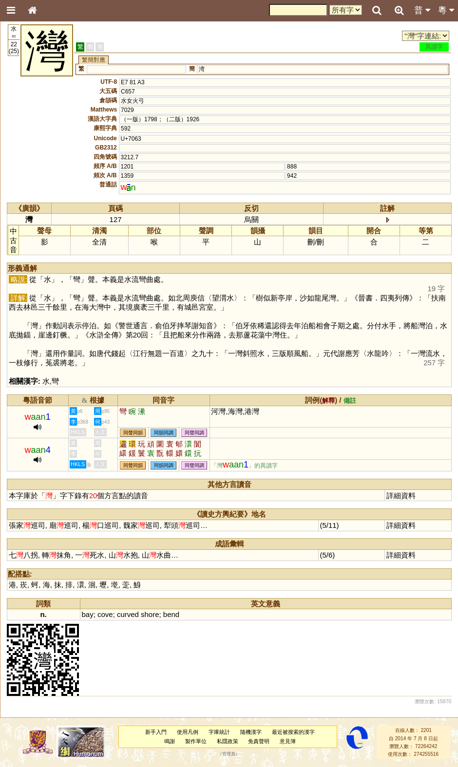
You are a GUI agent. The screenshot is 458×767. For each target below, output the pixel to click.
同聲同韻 (133, 432)
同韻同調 (163, 432)
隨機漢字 (251, 732)
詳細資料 (401, 495)
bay (88, 614)
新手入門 (156, 732)
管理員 (228, 754)
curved (128, 614)
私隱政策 (227, 741)
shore (150, 614)
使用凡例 (187, 732)
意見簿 (288, 741)
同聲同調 (194, 432)
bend (171, 614)
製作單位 (196, 741)
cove (105, 614)
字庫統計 (219, 732)
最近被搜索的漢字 (293, 732)
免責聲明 (258, 741)
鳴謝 (169, 741)
